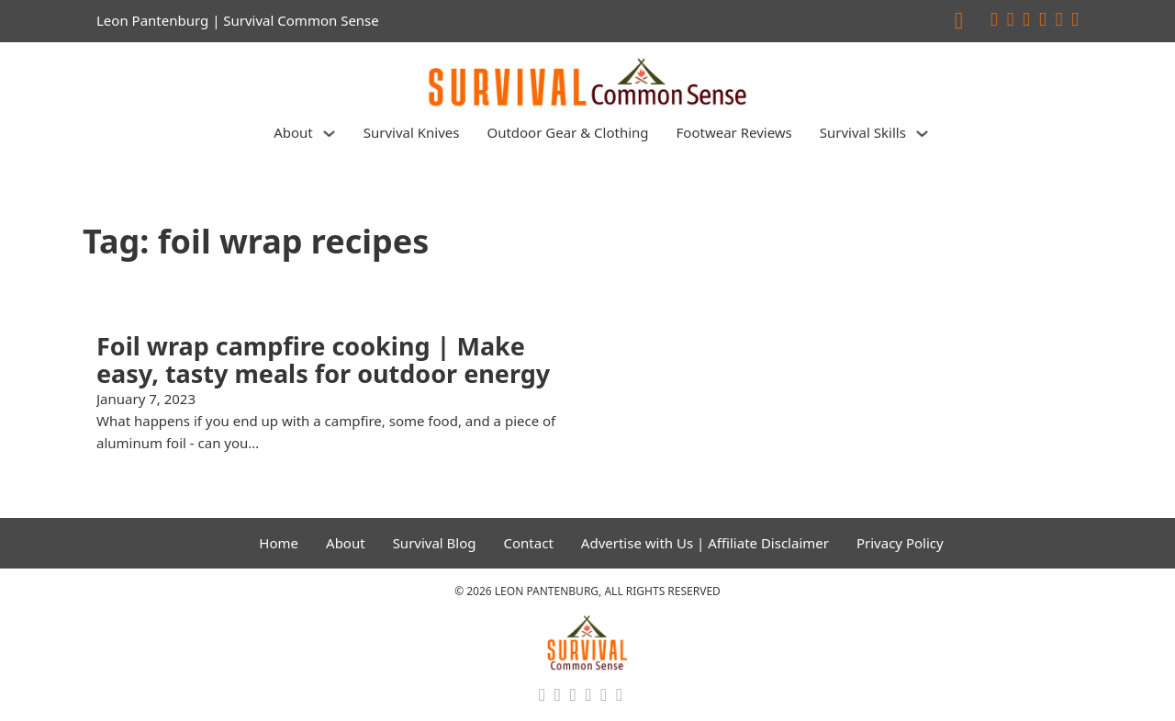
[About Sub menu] (329, 134)
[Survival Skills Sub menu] (922, 134)
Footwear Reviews (734, 132)
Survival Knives (412, 132)
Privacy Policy (900, 543)
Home (278, 543)
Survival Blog (434, 543)
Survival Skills (863, 132)
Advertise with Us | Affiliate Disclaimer (705, 543)
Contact (529, 543)
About (293, 132)
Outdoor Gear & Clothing (567, 132)
